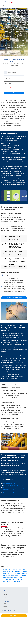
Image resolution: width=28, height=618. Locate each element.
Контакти (4, 612)
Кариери (4, 597)
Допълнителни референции (11, 492)
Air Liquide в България (5, 593)
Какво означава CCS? (9, 483)
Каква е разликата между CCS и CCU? (14, 485)
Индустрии (5, 603)
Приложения (5, 606)
